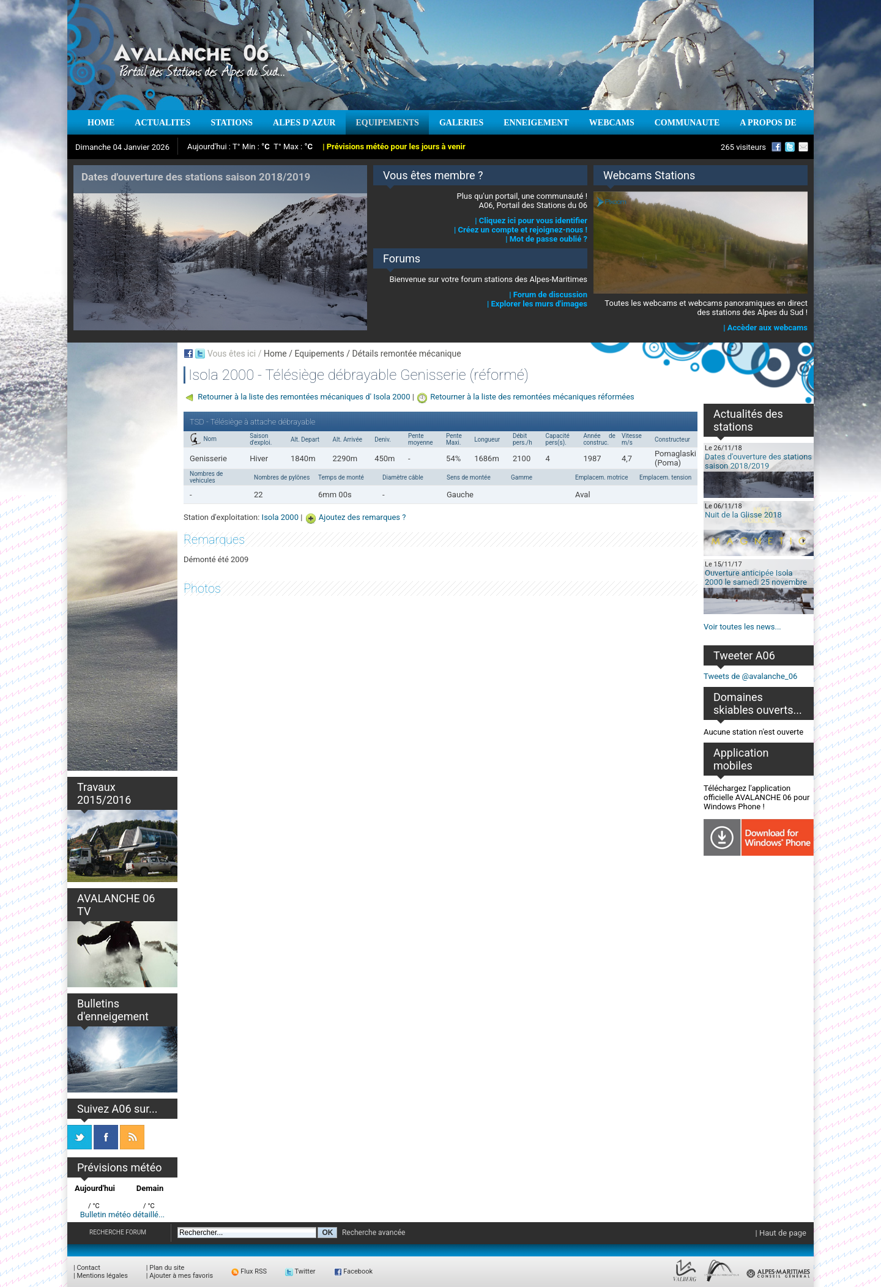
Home (275, 353)
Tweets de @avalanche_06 (750, 676)
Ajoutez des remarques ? (362, 517)
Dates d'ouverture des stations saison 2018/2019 (758, 461)
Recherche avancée (374, 1232)
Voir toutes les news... (742, 626)
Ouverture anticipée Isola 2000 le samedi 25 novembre (756, 577)
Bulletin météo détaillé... (122, 1214)
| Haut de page (781, 1232)
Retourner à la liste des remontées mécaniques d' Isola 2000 (304, 396)
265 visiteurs (743, 147)
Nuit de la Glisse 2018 (743, 514)
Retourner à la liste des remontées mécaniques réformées (532, 396)
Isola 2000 (280, 517)
